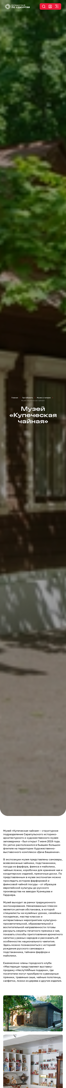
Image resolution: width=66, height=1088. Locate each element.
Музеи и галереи (44, 398)
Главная (14, 398)
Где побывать (27, 398)
